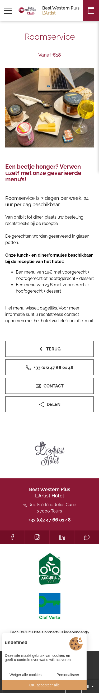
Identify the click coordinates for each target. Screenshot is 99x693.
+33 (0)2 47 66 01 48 (49, 520)
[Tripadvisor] (86, 537)
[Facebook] (12, 537)
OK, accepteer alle (44, 685)
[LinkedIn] (62, 537)
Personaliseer (67, 675)
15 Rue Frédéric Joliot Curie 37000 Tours (49, 508)
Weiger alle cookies (25, 675)
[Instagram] (37, 537)
